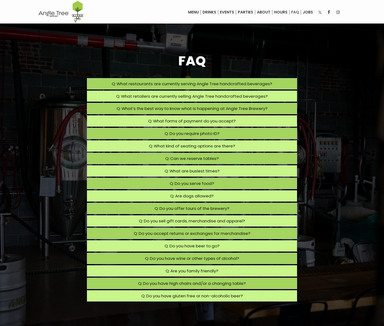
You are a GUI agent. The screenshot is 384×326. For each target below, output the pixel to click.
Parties (245, 12)
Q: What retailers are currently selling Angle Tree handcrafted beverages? (192, 96)
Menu (193, 12)
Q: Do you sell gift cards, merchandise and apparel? (192, 221)
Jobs (308, 12)
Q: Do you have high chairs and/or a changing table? (192, 283)
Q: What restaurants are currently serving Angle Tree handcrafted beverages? (192, 84)
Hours (281, 12)
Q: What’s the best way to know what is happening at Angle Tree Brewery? (192, 108)
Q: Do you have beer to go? (192, 246)
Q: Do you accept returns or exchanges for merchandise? (192, 233)
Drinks (209, 12)
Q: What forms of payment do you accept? (192, 121)
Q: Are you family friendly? (192, 271)
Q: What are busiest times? (192, 171)
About (263, 12)
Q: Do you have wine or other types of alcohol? (192, 258)
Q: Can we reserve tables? (192, 158)
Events (227, 12)
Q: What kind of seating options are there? (192, 146)
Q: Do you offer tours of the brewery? (192, 208)
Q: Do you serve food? (192, 183)
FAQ (295, 12)
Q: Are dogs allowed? (192, 196)
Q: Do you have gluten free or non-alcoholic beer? (192, 296)
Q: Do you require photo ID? (192, 133)
